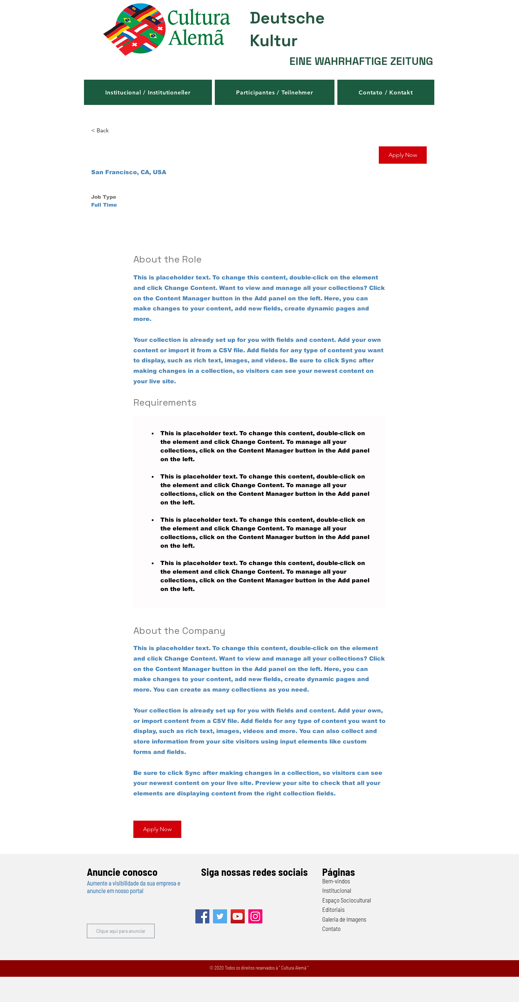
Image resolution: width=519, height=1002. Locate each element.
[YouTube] (238, 916)
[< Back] (116, 131)
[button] (148, 92)
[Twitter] (220, 916)
